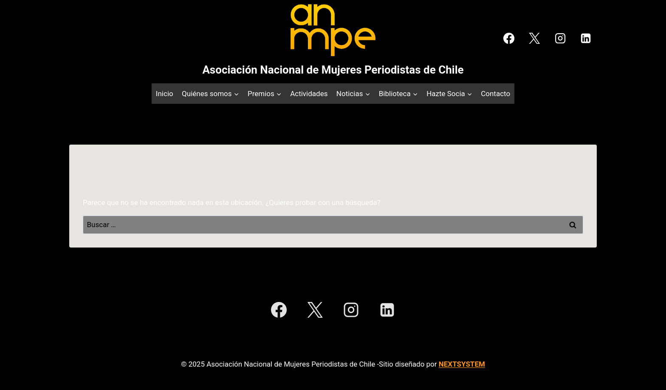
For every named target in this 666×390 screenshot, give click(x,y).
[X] (534, 38)
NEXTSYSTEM (462, 364)
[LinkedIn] (586, 38)
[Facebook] (509, 38)
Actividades (308, 93)
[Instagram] (560, 38)
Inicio (164, 93)
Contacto (495, 93)
